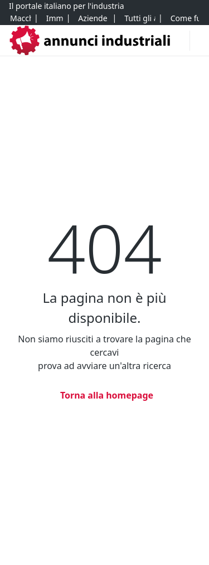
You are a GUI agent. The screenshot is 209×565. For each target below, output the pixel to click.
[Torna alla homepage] (104, 395)
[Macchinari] (20, 18)
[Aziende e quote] (93, 18)
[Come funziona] (184, 18)
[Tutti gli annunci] (139, 18)
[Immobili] (54, 18)
